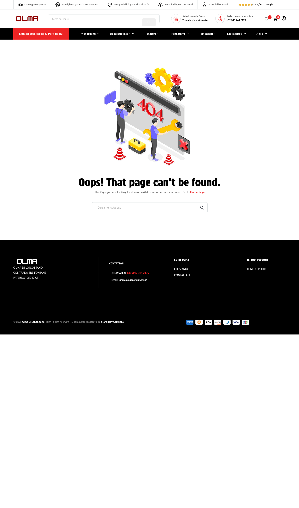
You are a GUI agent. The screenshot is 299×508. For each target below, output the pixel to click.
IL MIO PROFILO (257, 269)
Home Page (197, 192)
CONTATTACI (182, 275)
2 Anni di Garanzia (219, 4)
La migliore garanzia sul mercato (80, 4)
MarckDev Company (112, 321)
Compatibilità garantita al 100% (131, 4)
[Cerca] (150, 207)
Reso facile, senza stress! (179, 4)
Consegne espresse (35, 4)
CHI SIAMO (181, 269)
